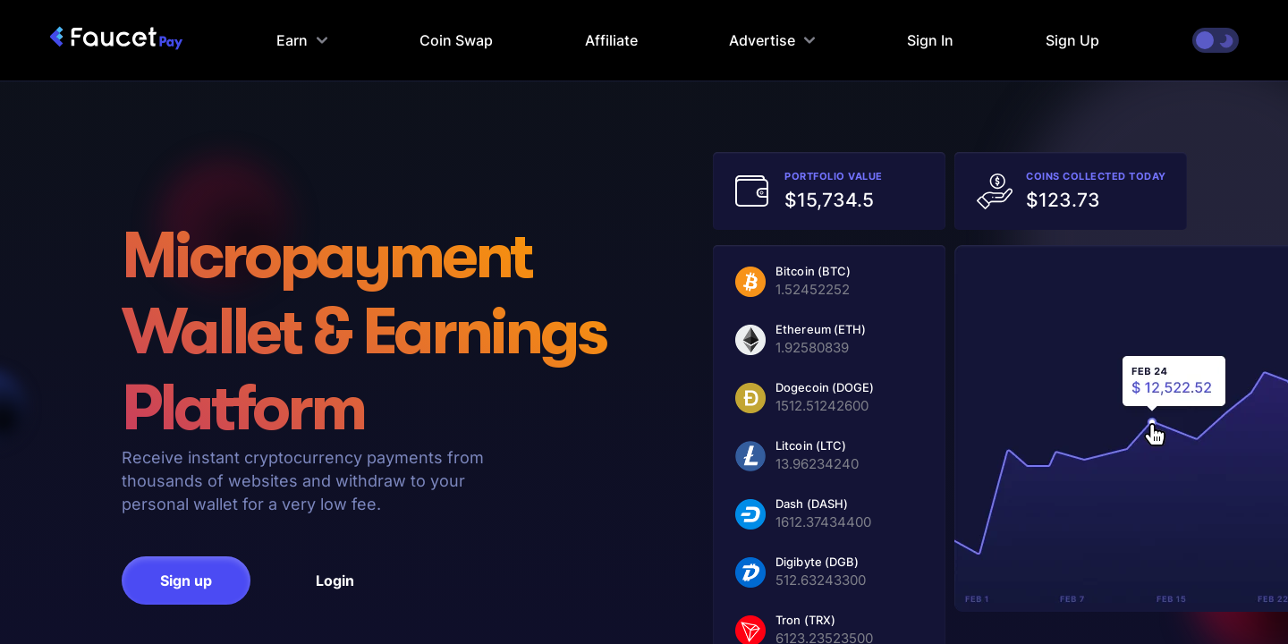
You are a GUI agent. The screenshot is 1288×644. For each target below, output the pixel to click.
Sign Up (1072, 40)
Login (335, 580)
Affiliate (611, 40)
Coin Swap (456, 40)
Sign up (186, 580)
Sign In (930, 40)
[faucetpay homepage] (116, 40)
